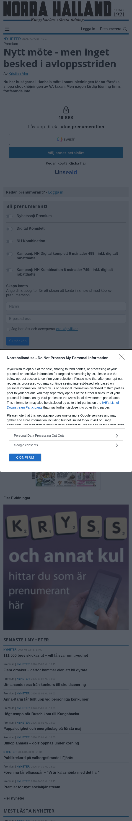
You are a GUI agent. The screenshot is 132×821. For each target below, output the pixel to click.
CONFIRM (25, 457)
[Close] (123, 358)
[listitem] (66, 435)
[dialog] (66, 410)
